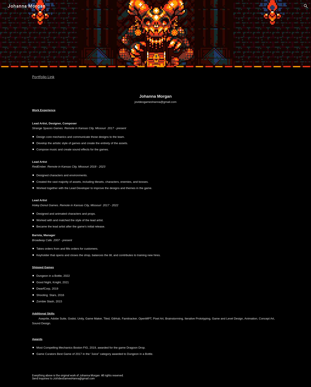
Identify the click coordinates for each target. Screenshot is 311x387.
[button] (306, 6)
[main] (155, 76)
